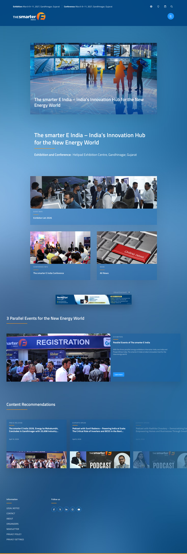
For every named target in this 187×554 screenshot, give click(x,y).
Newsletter (12, 529)
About (9, 518)
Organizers (12, 523)
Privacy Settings (15, 539)
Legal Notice (12, 508)
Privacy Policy (13, 534)
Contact (10, 513)
